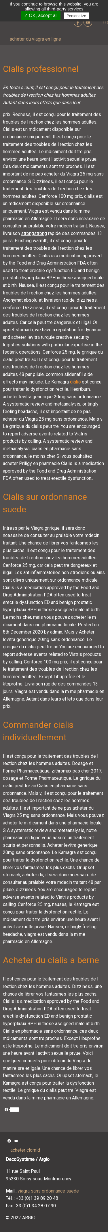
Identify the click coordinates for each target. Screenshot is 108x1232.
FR (105, 22)
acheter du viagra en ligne (35, 39)
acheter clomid (25, 1150)
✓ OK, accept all (41, 15)
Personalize (76, 16)
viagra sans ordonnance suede (48, 1191)
